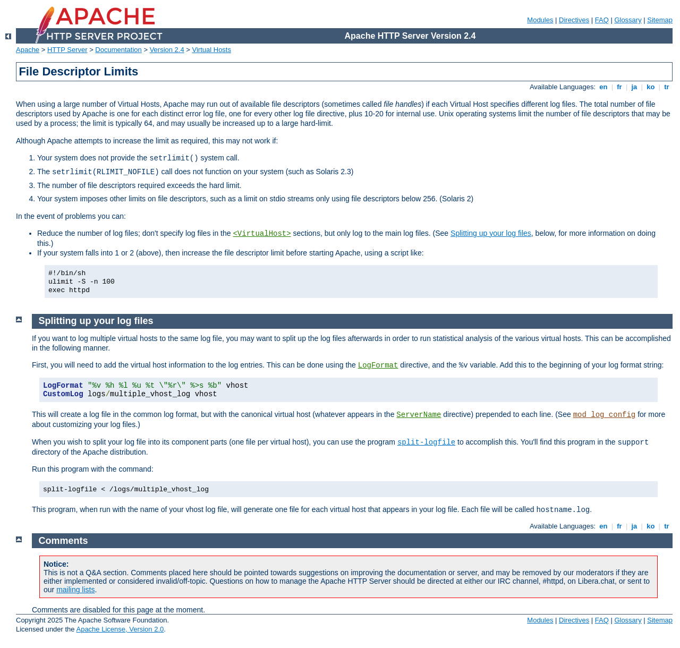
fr (619, 87)
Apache (27, 50)
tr (667, 87)
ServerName (418, 415)
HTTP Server (67, 50)
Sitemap (660, 20)
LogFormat (378, 365)
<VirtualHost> (262, 233)
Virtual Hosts (211, 50)
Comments (63, 540)
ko (651, 87)
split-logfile (426, 442)
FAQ (602, 20)
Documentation (118, 50)
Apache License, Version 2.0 (120, 629)
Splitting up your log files (490, 233)
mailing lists (75, 589)
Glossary (627, 20)
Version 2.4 (167, 50)
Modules (540, 20)
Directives (574, 20)
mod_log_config (604, 415)
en (603, 87)
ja (634, 87)
